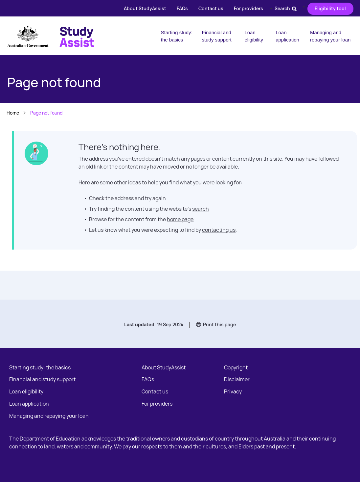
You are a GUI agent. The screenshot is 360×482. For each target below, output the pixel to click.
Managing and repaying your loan (330, 36)
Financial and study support (217, 36)
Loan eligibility (253, 36)
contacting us (219, 229)
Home (13, 113)
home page (180, 219)
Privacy (233, 391)
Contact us (210, 8)
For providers (248, 8)
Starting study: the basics (176, 36)
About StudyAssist (145, 8)
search (200, 208)
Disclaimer (237, 379)
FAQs (182, 8)
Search (286, 8)
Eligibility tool (330, 8)
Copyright (236, 367)
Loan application (287, 36)
